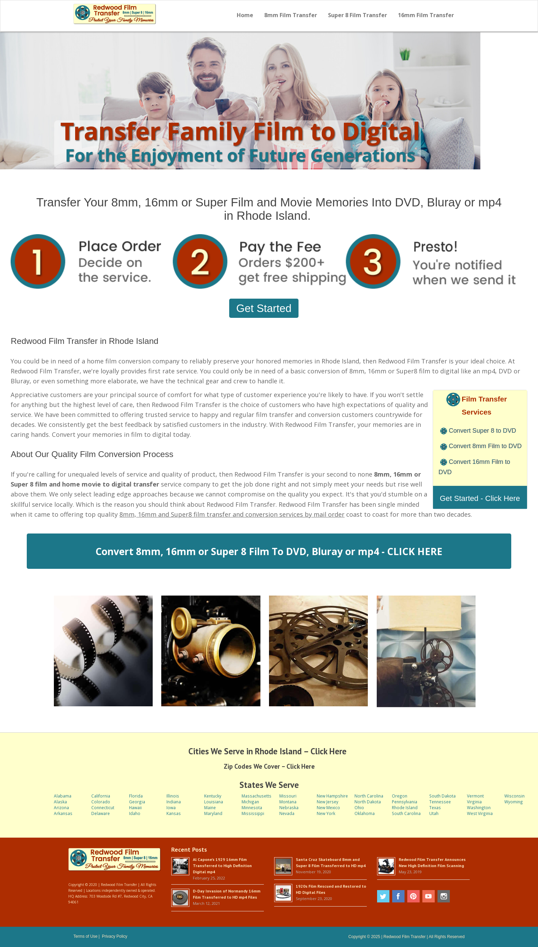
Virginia (474, 801)
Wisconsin (514, 796)
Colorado (100, 801)
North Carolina (368, 796)
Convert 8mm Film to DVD (485, 446)
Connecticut (102, 807)
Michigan (250, 801)
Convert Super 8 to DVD (482, 430)
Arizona (61, 807)
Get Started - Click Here (480, 498)
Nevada (286, 813)
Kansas (173, 813)
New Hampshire (332, 796)
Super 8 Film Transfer (357, 15)
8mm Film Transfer (290, 15)
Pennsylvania (404, 801)
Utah (433, 813)
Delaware (100, 813)
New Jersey (327, 801)
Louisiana (213, 801)
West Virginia (480, 813)
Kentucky (212, 796)
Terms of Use (85, 936)
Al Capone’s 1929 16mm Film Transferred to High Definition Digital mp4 (222, 865)
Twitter (383, 896)
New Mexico (328, 807)
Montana (287, 801)
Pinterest (413, 896)
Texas (435, 807)
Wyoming (513, 801)
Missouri (287, 796)
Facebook (398, 896)
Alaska (60, 801)
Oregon (399, 796)
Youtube (428, 896)
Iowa (171, 807)
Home (245, 15)
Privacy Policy (114, 936)
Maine (210, 807)
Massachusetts (256, 796)
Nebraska (289, 807)
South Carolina (406, 813)
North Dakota (367, 801)
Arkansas (63, 813)
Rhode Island (405, 807)
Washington (479, 807)
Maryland (213, 813)
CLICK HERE (414, 551)
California (100, 796)
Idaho (134, 813)
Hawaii (135, 807)
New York (326, 813)
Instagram (443, 896)
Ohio (359, 807)
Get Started (263, 308)
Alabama (62, 796)
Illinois (172, 796)
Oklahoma (364, 813)
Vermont (475, 796)
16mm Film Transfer (426, 15)
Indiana (173, 801)
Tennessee (440, 801)
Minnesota (252, 807)
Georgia (137, 801)
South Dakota (442, 796)
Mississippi (253, 813)
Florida (136, 796)
